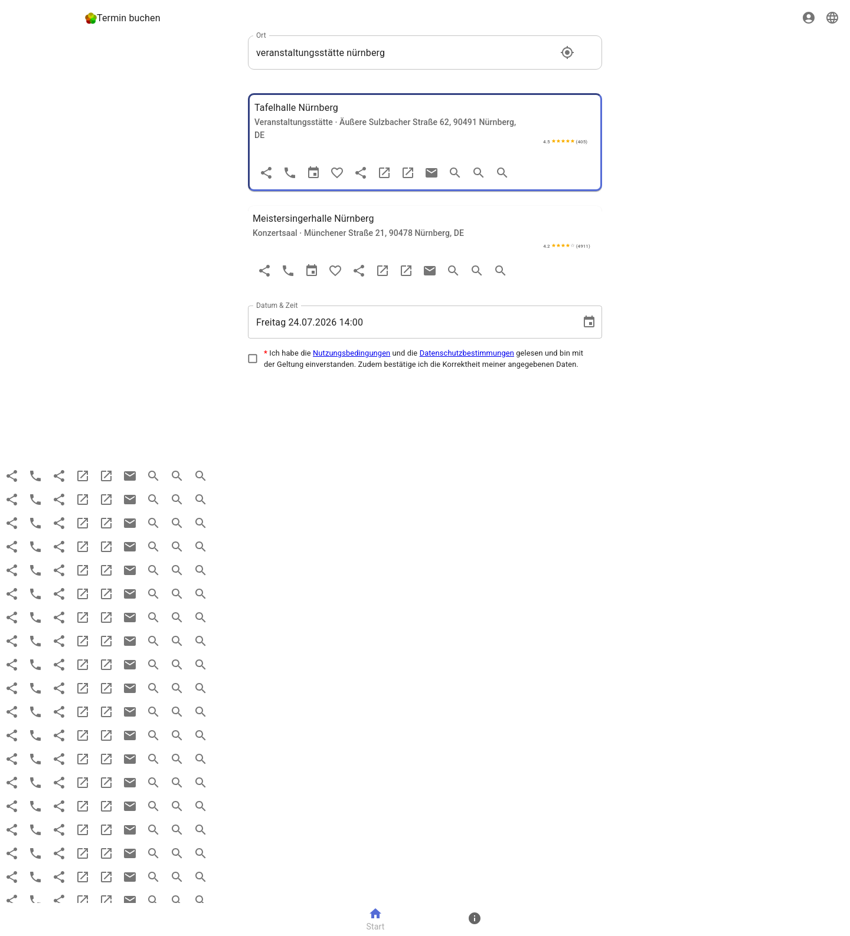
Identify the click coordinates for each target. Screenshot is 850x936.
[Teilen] (266, 173)
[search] (455, 173)
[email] (431, 173)
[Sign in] (808, 17)
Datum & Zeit (277, 305)
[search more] (479, 173)
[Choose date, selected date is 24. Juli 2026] (589, 322)
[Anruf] (290, 173)
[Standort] (567, 52)
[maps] (408, 173)
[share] (360, 173)
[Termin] (313, 173)
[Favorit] (337, 173)
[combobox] (404, 52)
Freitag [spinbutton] (271, 322)
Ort (261, 35)
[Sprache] (832, 17)
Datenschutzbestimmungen (467, 353)
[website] (384, 173)
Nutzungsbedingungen (351, 353)
